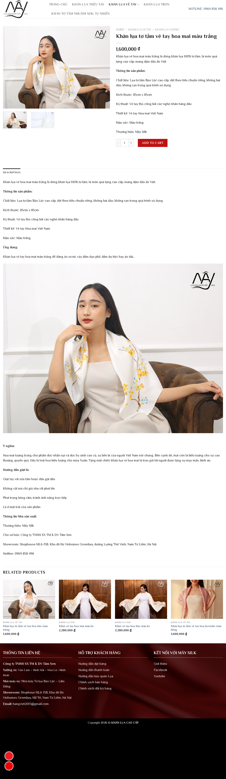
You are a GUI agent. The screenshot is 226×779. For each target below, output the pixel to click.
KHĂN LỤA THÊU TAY (88, 4)
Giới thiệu (160, 664)
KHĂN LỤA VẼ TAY (124, 4)
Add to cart (152, 143)
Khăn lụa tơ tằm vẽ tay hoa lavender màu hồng (196, 627)
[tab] (11, 172)
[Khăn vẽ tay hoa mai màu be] (85, 599)
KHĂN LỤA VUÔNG (167, 29)
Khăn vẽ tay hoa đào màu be (132, 626)
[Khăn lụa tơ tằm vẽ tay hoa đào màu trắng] (29, 599)
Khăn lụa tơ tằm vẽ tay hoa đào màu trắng (25, 627)
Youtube (159, 676)
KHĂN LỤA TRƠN (156, 4)
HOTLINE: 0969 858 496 (206, 9)
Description (11, 172)
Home (120, 29)
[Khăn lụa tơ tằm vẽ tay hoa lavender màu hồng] (197, 599)
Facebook (160, 670)
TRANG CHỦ (58, 4)
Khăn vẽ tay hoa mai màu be (76, 626)
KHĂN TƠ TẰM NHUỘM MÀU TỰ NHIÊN (80, 13)
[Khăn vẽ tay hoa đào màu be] (141, 599)
